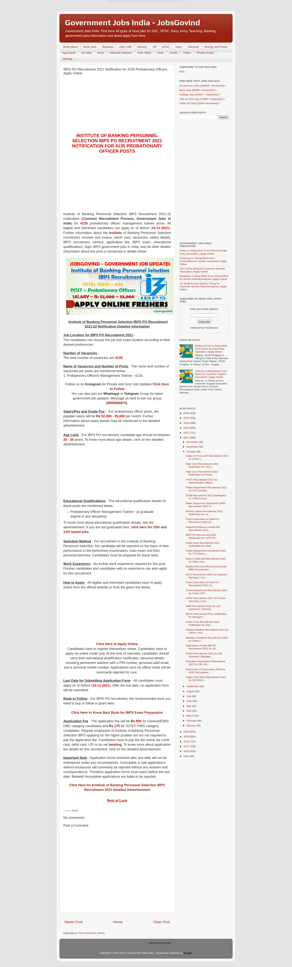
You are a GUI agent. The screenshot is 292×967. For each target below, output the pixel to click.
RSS (182, 71)
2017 (186, 746)
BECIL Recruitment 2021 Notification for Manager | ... (206, 615)
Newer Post (73, 922)
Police (187, 52)
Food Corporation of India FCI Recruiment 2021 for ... (202, 520)
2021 (186, 437)
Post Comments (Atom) (92, 933)
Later (127, 16)
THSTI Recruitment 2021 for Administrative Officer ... (201, 481)
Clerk (160, 52)
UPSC (166, 46)
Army (100, 52)
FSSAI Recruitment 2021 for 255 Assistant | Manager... (204, 655)
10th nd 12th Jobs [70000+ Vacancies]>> (202, 99)
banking (115, 744)
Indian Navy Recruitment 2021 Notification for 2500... (203, 544)
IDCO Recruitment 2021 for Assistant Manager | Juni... (206, 576)
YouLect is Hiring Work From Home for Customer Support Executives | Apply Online (211, 374)
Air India (86, 52)
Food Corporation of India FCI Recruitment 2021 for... (202, 584)
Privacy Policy (205, 52)
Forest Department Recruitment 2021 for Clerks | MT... (206, 592)
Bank (75, 810)
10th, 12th (125, 46)
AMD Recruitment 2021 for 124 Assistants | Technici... (203, 608)
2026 (186, 413)
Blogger (188, 953)
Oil (154, 46)
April (189, 710)
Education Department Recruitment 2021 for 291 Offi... (205, 663)
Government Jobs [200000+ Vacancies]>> (203, 85)
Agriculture (69, 52)
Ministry (142, 46)
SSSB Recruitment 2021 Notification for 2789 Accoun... (206, 497)
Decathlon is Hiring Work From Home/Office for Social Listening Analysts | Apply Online (204, 277)
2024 (186, 423)
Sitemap (67, 58)
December (192, 442)
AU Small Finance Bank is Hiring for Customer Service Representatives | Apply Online (203, 286)
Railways (107, 46)
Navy (178, 46)
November (192, 446)
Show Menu (70, 46)
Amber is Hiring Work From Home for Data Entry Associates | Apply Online (203, 252)
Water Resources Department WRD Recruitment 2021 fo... (206, 505)
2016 (186, 751)
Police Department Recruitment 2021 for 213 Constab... (206, 489)
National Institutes (121, 52)
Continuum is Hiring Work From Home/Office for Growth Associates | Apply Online (203, 261)
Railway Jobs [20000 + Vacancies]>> (200, 94)
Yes (165, 16)
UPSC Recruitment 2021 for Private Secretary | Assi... (206, 600)
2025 (186, 418)
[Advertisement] (117, 105)
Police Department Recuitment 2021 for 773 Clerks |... (206, 552)
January (191, 725)
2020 (186, 731)
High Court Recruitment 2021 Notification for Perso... (202, 473)
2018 (186, 741)
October (191, 451)
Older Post (161, 922)
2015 (186, 756)
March (190, 715)
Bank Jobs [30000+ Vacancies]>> (198, 90)
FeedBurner (211, 327)
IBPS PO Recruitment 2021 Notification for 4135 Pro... (202, 536)
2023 (186, 427)
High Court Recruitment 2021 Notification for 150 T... (202, 465)
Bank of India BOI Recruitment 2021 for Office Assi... (206, 560)
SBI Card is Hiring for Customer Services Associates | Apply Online (202, 270)
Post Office (144, 52)
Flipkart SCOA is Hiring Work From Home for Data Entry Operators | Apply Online (211, 348)
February (191, 720)
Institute (115, 233)
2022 (186, 432)
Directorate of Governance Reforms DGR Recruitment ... (206, 671)
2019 (186, 736)
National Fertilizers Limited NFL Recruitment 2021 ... (203, 528)
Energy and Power (216, 46)
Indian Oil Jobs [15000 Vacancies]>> (200, 103)
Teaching (193, 46)
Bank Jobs (89, 46)
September (192, 686)
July (189, 696)
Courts (173, 52)
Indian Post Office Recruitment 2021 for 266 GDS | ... (206, 679)
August (190, 691)
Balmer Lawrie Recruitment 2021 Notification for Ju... (204, 513)
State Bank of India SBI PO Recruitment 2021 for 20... (202, 647)
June (189, 701)
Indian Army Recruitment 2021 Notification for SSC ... (203, 623)
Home (118, 922)
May (189, 706)
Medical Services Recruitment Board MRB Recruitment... (206, 568)
